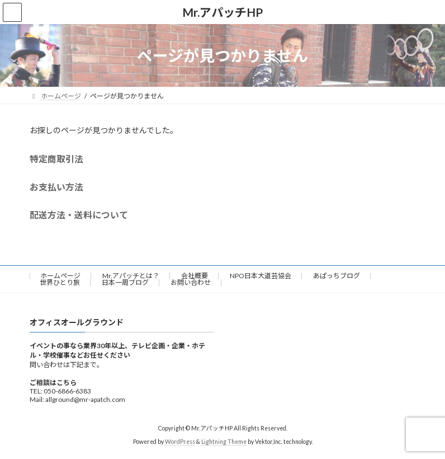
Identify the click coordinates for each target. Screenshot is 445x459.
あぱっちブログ (336, 275)
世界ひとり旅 (60, 282)
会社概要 (194, 275)
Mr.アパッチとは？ (130, 275)
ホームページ (60, 275)
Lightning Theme (224, 442)
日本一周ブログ (125, 282)
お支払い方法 (56, 186)
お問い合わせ (191, 282)
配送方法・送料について (79, 214)
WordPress (180, 442)
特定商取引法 (56, 158)
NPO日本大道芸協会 (260, 275)
